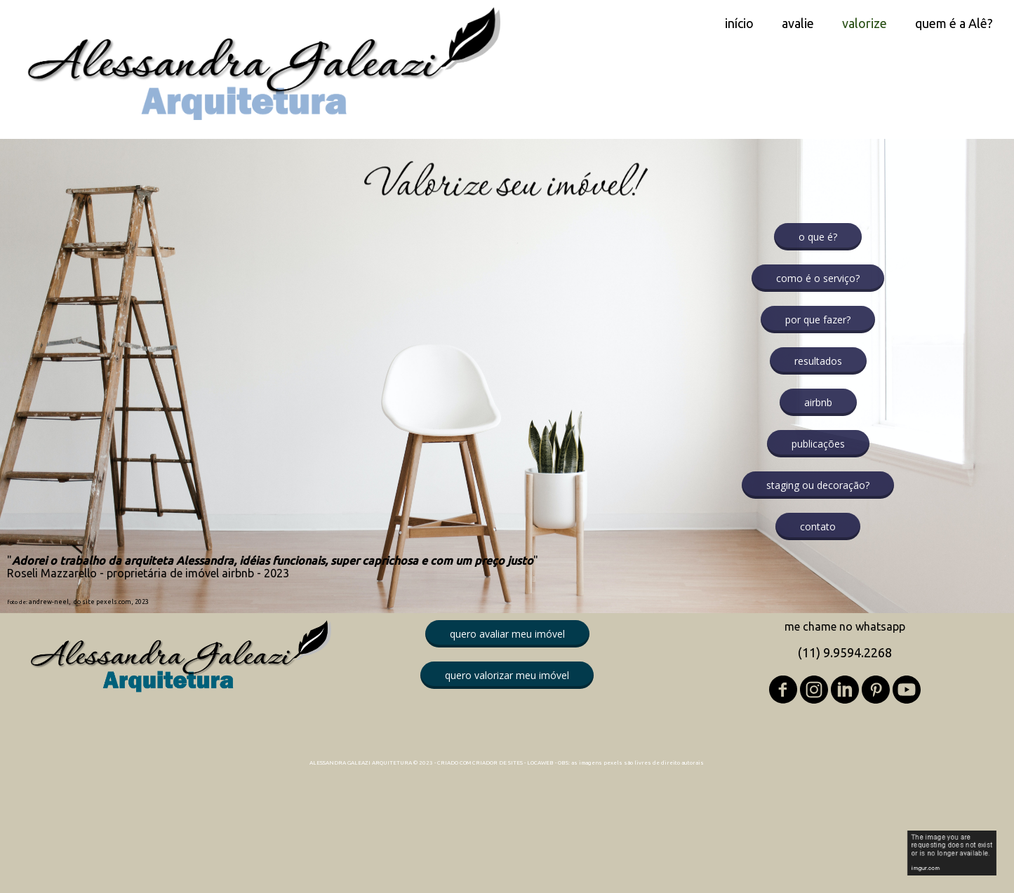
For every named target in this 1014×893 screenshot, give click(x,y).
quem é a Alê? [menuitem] (954, 23)
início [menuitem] (739, 23)
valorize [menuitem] (864, 23)
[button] (818, 236)
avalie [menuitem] (798, 23)
